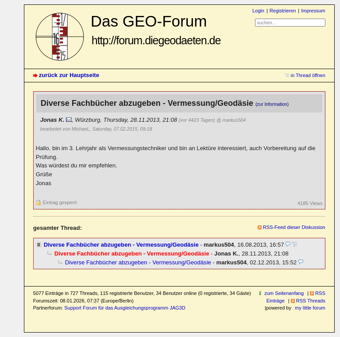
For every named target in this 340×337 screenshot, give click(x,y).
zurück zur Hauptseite (69, 75)
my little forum (310, 307)
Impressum (313, 10)
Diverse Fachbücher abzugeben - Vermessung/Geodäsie (121, 244)
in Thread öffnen (308, 75)
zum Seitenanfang (284, 293)
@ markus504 (231, 120)
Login (258, 10)
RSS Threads (310, 300)
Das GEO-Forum (156, 29)
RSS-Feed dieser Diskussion (294, 227)
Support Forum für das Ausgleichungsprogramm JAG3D (124, 307)
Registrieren (283, 10)
